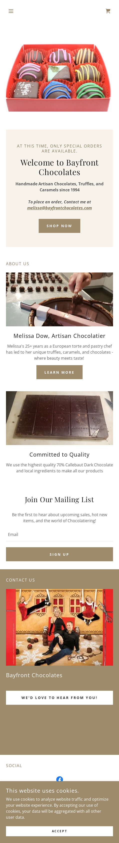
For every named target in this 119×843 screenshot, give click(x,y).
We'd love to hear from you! (59, 697)
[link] (108, 11)
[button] (14, 11)
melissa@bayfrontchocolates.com (59, 208)
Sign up (59, 554)
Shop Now (59, 225)
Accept (59, 831)
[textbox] (59, 534)
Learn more (59, 372)
